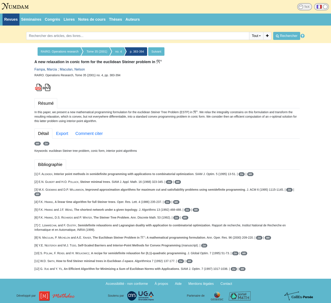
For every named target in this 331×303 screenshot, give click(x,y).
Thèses (115, 19)
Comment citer (89, 133)
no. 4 (118, 51)
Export (62, 133)
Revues (11, 19)
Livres (69, 19)
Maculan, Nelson (72, 69)
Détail (43, 133)
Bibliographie (50, 164)
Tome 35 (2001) (97, 51)
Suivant (156, 51)
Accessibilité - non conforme (127, 283)
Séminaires (31, 19)
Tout (255, 36)
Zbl (46, 143)
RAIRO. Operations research (60, 51)
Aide (178, 283)
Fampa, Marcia (45, 69)
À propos (161, 283)
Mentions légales (201, 283)
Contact (226, 283)
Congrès (52, 19)
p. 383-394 (137, 51)
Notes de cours (92, 19)
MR (37, 143)
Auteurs (132, 19)
